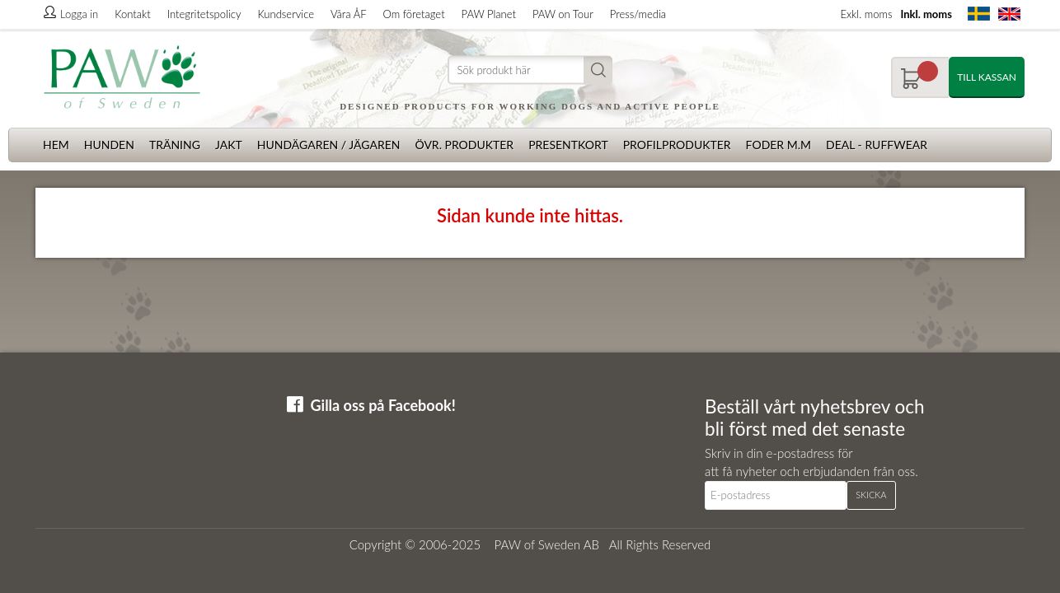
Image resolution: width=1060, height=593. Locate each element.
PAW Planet (489, 14)
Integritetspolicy (204, 14)
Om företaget (414, 14)
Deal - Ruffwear (876, 145)
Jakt (228, 145)
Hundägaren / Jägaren (329, 145)
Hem (56, 145)
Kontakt (132, 14)
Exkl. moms (866, 14)
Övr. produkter (464, 145)
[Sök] (530, 70)
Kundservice (285, 14)
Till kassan (986, 77)
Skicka (871, 494)
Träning (174, 145)
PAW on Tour (562, 14)
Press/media (638, 14)
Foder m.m (778, 145)
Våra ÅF (349, 14)
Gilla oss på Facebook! (383, 405)
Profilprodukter (677, 145)
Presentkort (568, 145)
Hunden (109, 145)
